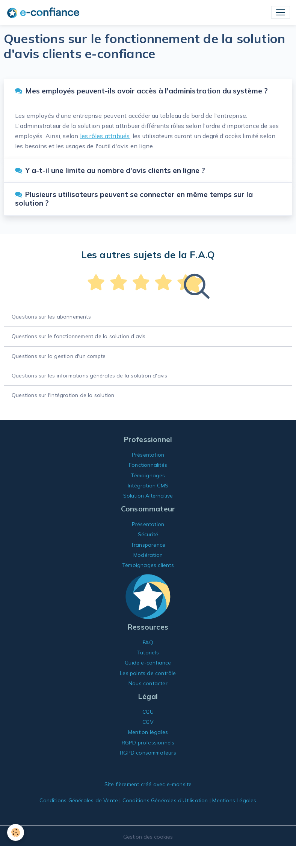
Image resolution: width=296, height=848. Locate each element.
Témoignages (148, 475)
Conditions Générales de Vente (78, 800)
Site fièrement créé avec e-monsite (148, 784)
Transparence (148, 544)
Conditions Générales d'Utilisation (165, 800)
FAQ (148, 642)
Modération (148, 555)
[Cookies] (16, 832)
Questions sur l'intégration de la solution (63, 395)
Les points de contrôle (148, 673)
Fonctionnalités (148, 465)
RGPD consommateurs (148, 752)
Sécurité (148, 534)
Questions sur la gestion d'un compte (59, 356)
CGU (148, 711)
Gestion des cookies (148, 836)
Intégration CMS (148, 485)
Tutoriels (148, 652)
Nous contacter (148, 683)
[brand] (44, 12)
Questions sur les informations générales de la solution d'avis (89, 375)
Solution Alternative (148, 495)
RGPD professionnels (148, 742)
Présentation (148, 454)
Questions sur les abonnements (51, 316)
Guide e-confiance (148, 662)
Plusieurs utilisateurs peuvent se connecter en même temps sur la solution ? (134, 198)
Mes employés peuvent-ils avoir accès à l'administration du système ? (141, 90)
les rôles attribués (105, 136)
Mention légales (148, 732)
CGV (148, 722)
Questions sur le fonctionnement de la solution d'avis (79, 336)
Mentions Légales (234, 800)
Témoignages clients (148, 565)
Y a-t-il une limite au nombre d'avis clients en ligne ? (110, 170)
